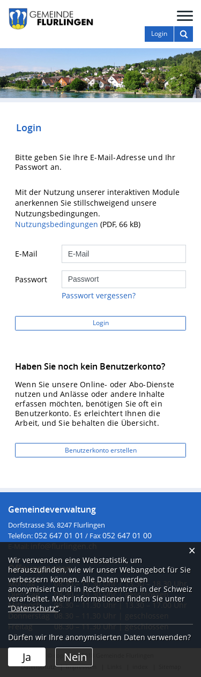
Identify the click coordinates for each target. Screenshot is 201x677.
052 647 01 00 (127, 535)
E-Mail (26, 254)
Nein (75, 657)
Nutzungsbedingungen (56, 224)
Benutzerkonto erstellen (101, 450)
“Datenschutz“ (33, 608)
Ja (27, 657)
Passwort (31, 279)
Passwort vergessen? (99, 295)
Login (101, 322)
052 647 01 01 (59, 535)
